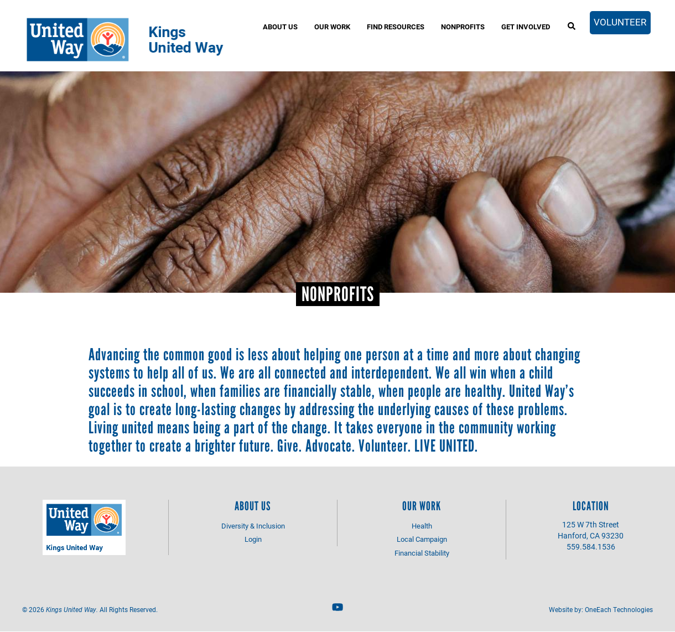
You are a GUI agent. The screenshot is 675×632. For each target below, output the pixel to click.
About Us (280, 27)
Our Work (332, 27)
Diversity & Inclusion (253, 526)
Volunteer (620, 21)
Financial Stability (421, 553)
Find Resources (395, 27)
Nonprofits (463, 27)
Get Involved (525, 27)
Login (253, 539)
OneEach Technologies (619, 609)
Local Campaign (422, 539)
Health (422, 526)
